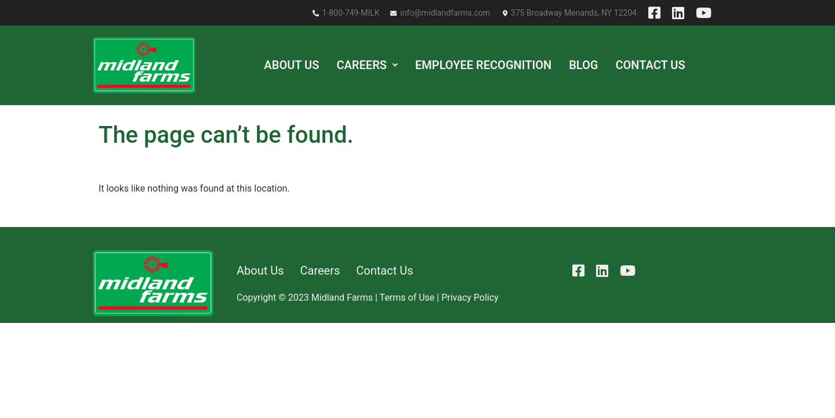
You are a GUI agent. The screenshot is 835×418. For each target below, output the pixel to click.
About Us (291, 65)
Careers (367, 65)
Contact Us (650, 65)
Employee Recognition (483, 65)
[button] (367, 65)
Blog (583, 65)
